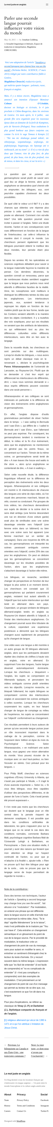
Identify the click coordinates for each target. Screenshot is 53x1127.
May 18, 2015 (10, 40)
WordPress (21, 1121)
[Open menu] (47, 4)
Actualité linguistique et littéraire (19, 44)
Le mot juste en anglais (15, 4)
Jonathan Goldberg (30, 40)
